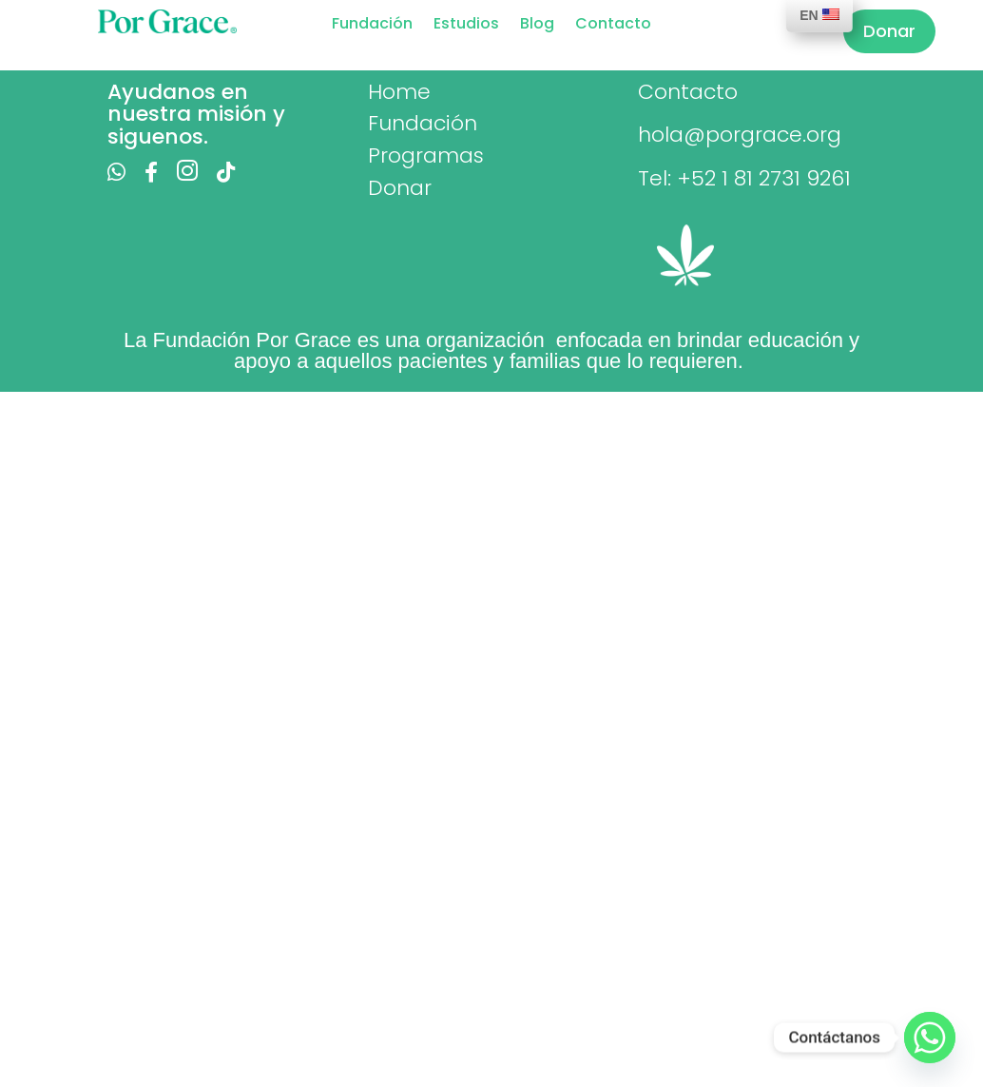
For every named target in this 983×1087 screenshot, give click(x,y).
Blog (537, 25)
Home (399, 92)
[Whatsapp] (929, 1037)
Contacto (613, 25)
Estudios (466, 25)
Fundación (372, 25)
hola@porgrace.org (739, 134)
